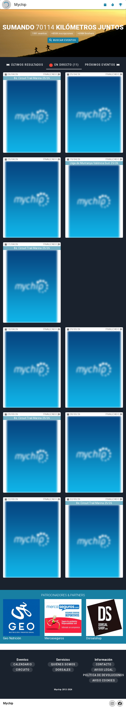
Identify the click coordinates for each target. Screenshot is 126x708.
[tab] (24, 64)
